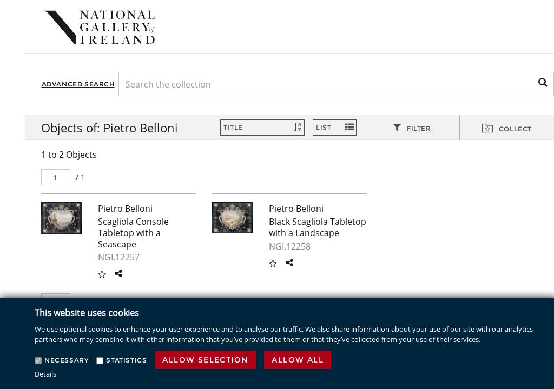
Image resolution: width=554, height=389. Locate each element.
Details (45, 374)
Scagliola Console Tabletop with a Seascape (133, 233)
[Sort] (262, 127)
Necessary (66, 360)
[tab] (412, 128)
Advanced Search (78, 84)
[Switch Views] (335, 127)
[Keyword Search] (336, 84)
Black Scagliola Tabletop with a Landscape (317, 227)
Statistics (126, 360)
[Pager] (55, 177)
